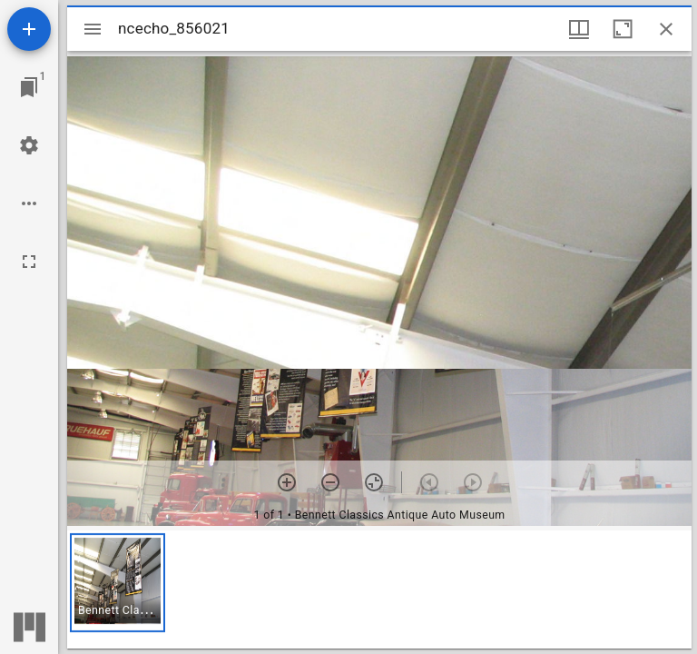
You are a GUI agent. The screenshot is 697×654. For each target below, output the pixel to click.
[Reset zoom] (374, 482)
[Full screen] (29, 261)
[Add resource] (29, 29)
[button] (117, 583)
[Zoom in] (287, 482)
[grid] (379, 589)
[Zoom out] (330, 482)
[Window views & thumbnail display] (579, 29)
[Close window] (666, 29)
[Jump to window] (29, 87)
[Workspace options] (29, 203)
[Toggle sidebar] (92, 29)
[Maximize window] (622, 29)
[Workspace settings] (29, 145)
